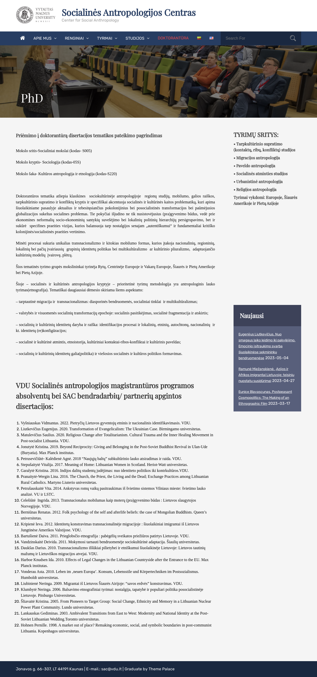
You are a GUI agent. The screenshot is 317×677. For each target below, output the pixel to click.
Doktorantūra (173, 38)
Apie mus (42, 38)
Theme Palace (162, 669)
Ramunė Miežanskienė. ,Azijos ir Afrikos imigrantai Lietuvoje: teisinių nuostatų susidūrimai (266, 375)
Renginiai (74, 38)
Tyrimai (104, 38)
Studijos (135, 38)
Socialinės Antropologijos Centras (129, 12)
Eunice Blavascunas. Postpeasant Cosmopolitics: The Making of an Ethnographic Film (265, 398)
